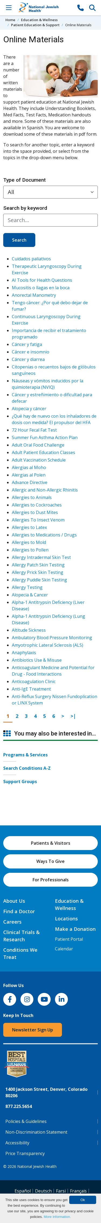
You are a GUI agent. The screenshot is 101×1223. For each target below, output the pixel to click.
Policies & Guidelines (26, 1121)
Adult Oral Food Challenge (38, 445)
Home (10, 19)
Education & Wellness (39, 19)
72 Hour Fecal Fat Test (34, 430)
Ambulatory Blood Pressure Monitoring (52, 638)
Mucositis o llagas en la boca (40, 288)
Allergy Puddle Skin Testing (39, 580)
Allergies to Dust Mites (35, 512)
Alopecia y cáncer (29, 409)
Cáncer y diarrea (28, 359)
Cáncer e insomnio (30, 352)
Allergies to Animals (32, 497)
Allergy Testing (27, 587)
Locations (66, 918)
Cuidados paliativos (31, 259)
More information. (57, 1217)
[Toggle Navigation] (8, 7)
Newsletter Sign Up (32, 1030)
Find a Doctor (19, 911)
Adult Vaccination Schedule (39, 460)
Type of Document (24, 180)
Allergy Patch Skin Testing (38, 565)
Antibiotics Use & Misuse (37, 660)
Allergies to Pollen (30, 550)
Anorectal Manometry (34, 295)
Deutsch (43, 1191)
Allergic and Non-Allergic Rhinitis (45, 490)
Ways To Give (50, 861)
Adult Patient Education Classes (43, 452)
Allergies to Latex (29, 527)
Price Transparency (25, 1153)
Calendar (64, 949)
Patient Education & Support (35, 24)
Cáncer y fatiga (27, 344)
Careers (12, 922)
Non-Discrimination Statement (36, 1132)
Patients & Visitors (50, 843)
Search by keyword (25, 208)
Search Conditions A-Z (27, 768)
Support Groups (20, 781)
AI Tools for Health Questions (42, 280)
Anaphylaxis (24, 653)
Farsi (61, 1191)
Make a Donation (75, 929)
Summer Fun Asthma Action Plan (45, 437)
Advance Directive (29, 482)
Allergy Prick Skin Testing (37, 572)
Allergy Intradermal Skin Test (41, 557)
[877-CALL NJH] (80, 7)
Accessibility (17, 1143)
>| (74, 715)
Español (23, 1191)
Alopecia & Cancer (30, 595)
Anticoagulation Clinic (33, 681)
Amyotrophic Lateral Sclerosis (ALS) (47, 645)
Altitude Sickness (29, 630)
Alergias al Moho (29, 467)
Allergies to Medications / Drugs (44, 535)
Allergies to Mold (29, 542)
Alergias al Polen (29, 475)
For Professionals (51, 880)
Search (19, 240)
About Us (14, 901)
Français (78, 1191)
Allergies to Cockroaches (37, 505)
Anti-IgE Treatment (31, 689)
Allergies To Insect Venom (38, 520)
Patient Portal (69, 939)
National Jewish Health (37, 1166)
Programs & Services (25, 755)
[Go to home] (44, 7)
